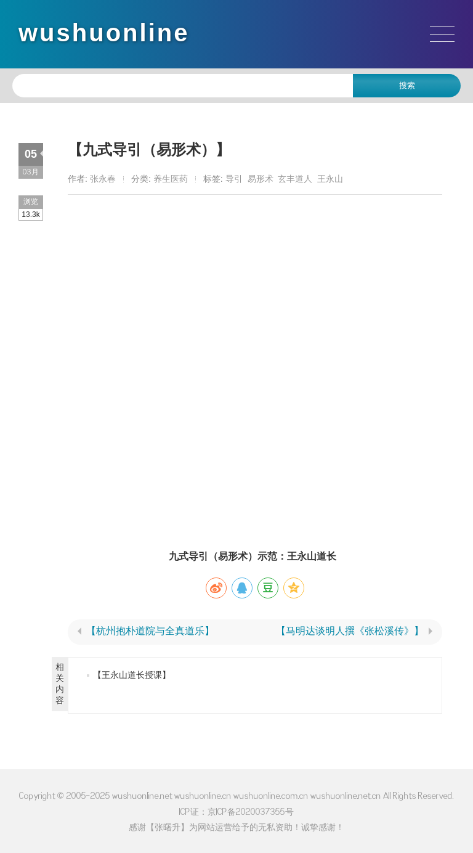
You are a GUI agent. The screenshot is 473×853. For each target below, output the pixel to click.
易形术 (260, 179)
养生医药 (170, 179)
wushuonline (103, 32)
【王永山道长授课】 (132, 675)
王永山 (330, 179)
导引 (234, 179)
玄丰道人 (295, 179)
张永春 (103, 179)
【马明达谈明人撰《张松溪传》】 (350, 631)
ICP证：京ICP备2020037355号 (236, 811)
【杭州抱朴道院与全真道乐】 (150, 631)
